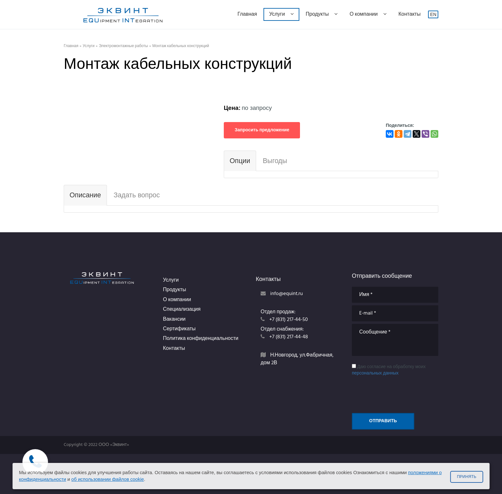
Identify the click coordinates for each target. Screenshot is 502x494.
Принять (466, 476)
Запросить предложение (262, 130)
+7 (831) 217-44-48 (288, 337)
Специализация (181, 309)
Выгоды (275, 161)
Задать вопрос (137, 195)
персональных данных (375, 373)
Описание (85, 195)
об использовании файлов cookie (107, 479)
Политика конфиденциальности (201, 338)
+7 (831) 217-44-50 (288, 320)
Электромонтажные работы (123, 46)
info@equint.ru (286, 294)
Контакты (410, 14)
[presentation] (400, 392)
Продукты (321, 14)
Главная (247, 14)
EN (433, 14)
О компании (368, 14)
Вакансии (174, 319)
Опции (240, 161)
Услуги (281, 14)
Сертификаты (179, 329)
